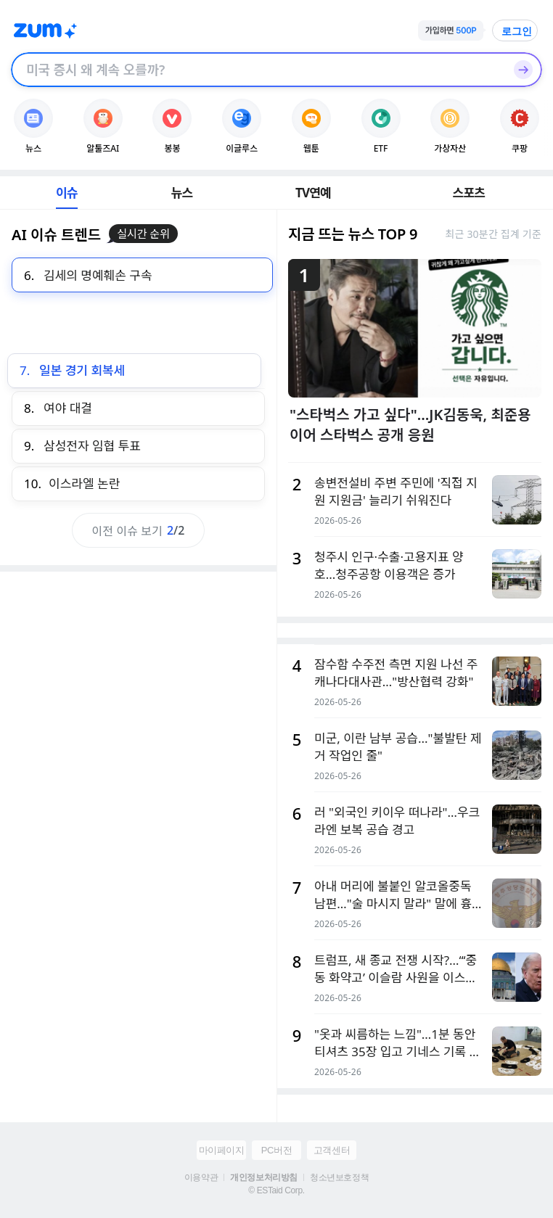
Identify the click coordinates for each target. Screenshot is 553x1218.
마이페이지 (222, 1150)
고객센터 (332, 1150)
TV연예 (313, 192)
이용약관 (201, 1177)
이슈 (67, 192)
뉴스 (182, 192)
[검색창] (257, 69)
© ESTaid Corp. (276, 1190)
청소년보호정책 (339, 1177)
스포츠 (469, 192)
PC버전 (276, 1150)
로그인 (516, 31)
